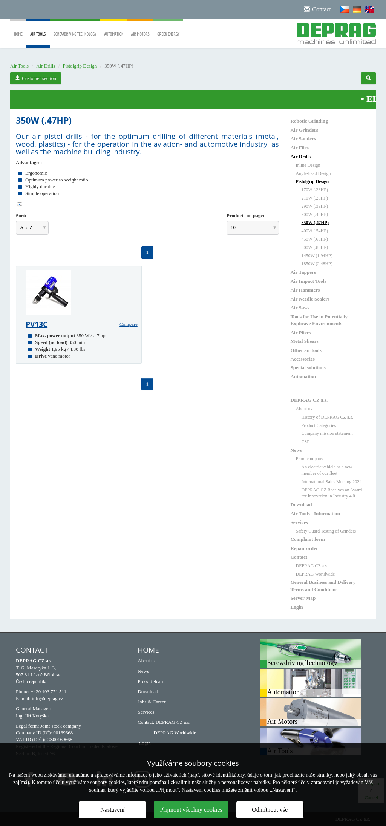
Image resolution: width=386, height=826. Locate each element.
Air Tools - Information (315, 513)
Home (18, 29)
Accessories (303, 359)
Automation (113, 29)
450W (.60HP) (315, 239)
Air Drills (45, 66)
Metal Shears (305, 341)
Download (301, 504)
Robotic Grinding (309, 121)
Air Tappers (303, 272)
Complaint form (308, 539)
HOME (148, 650)
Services (299, 522)
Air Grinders (304, 130)
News (296, 450)
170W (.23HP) (315, 189)
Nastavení (112, 809)
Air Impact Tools (308, 281)
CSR (306, 441)
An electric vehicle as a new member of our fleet (327, 470)
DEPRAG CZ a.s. (309, 400)
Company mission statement (327, 433)
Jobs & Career (151, 702)
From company (309, 458)
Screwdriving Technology (75, 29)
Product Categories (319, 425)
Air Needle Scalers (310, 299)
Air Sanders (303, 138)
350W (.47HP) (315, 222)
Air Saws (300, 307)
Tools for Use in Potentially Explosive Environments (319, 320)
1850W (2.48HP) (317, 263)
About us (304, 408)
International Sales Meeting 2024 (332, 481)
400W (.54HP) (315, 230)
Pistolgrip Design (80, 66)
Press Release (151, 681)
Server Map (303, 598)
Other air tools (306, 350)
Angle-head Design (313, 173)
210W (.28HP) (315, 198)
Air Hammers (305, 290)
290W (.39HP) (315, 206)
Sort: (21, 215)
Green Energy (168, 29)
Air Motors (140, 29)
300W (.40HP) (315, 214)
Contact (299, 557)
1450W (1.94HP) (317, 255)
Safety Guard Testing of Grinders (326, 531)
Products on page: (245, 215)
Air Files (300, 147)
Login (297, 607)
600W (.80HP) (315, 247)
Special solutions (308, 367)
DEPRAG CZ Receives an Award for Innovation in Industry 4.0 (332, 493)
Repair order (304, 548)
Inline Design (308, 165)
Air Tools (38, 40)
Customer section (35, 78)
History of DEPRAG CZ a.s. (327, 417)
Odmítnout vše (270, 809)
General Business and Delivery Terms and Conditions (323, 585)
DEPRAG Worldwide (315, 574)
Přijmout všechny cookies (191, 809)
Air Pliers (301, 332)
